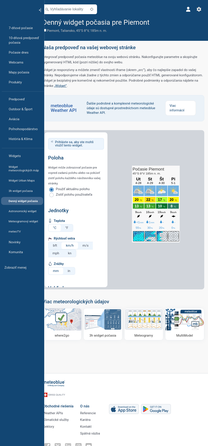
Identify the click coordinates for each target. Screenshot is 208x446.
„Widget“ (102, 86)
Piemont (59, 31)
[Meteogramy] (145, 323)
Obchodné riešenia (64, 403)
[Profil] (187, 9)
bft (61, 245)
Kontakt (91, 425)
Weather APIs (59, 411)
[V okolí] (98, 9)
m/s (92, 245)
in (75, 271)
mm (62, 271)
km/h (76, 245)
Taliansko (74, 31)
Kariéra (91, 418)
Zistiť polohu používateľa (80, 195)
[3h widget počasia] (106, 323)
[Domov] (17, 9)
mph (62, 253)
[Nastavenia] (198, 9)
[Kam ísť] (67, 323)
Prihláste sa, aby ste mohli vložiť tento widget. (80, 143)
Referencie (93, 411)
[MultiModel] (184, 323)
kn (76, 253)
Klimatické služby (61, 418)
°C (61, 228)
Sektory (54, 425)
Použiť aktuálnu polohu (79, 189)
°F (72, 228)
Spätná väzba (96, 433)
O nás (90, 403)
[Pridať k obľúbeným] (161, 22)
